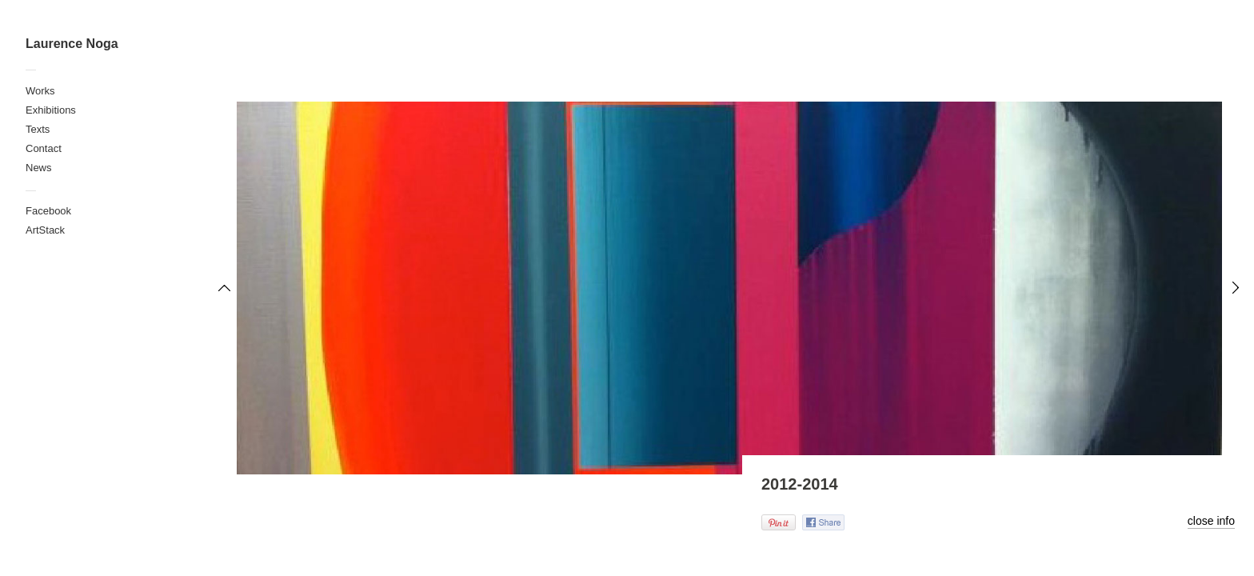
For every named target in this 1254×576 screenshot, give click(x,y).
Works (40, 91)
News (39, 168)
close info (1211, 520)
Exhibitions (51, 110)
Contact (44, 148)
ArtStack (45, 230)
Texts (38, 129)
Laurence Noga (72, 43)
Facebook (48, 211)
